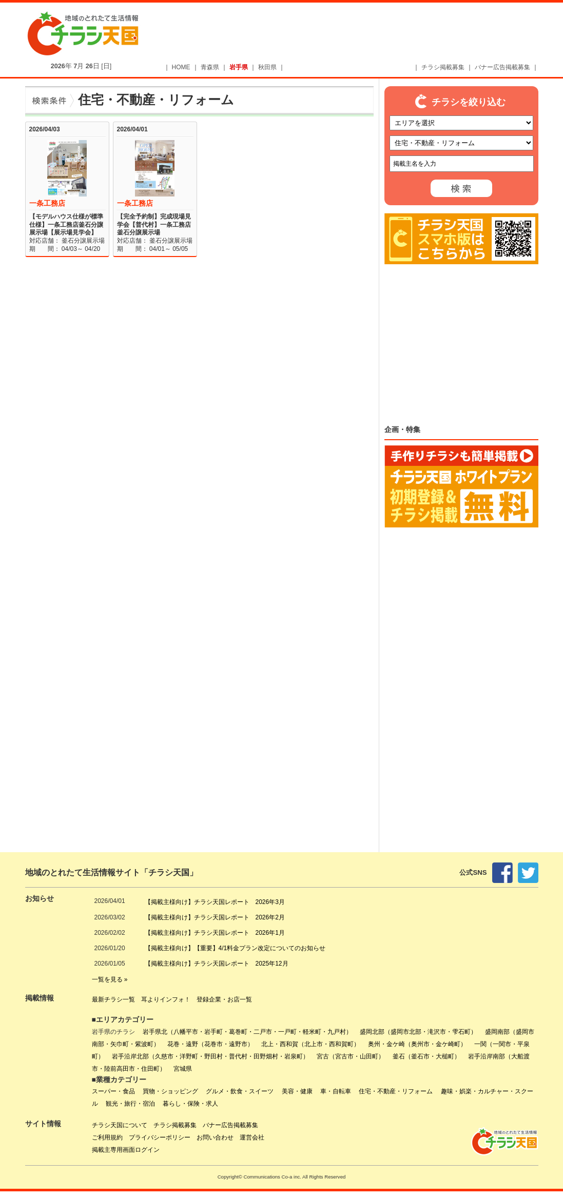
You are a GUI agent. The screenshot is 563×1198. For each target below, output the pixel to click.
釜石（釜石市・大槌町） (426, 1056)
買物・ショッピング (170, 1091)
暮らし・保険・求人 (190, 1103)
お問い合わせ (215, 1137)
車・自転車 (335, 1091)
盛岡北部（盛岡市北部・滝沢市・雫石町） (418, 1031)
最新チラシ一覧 (113, 999)
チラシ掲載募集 (442, 67)
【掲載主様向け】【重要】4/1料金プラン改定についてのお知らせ (235, 948)
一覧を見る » (110, 979)
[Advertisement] (356, 34)
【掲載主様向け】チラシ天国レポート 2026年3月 (215, 902)
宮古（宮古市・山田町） (350, 1056)
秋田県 (267, 67)
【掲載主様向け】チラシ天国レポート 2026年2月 (215, 917)
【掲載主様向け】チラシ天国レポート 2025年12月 (216, 963)
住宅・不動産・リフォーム (396, 1091)
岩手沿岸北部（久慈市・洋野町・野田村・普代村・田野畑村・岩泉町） (210, 1056)
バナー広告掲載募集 (502, 67)
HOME (181, 67)
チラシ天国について (119, 1125)
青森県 (210, 67)
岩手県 (238, 67)
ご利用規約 (107, 1137)
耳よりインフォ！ (165, 999)
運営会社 (252, 1137)
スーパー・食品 (113, 1091)
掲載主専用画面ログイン (126, 1149)
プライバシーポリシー (159, 1137)
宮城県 (182, 1068)
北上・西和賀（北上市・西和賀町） (310, 1044)
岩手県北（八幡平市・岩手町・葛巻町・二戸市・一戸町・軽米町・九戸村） (247, 1031)
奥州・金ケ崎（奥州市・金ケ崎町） (417, 1044)
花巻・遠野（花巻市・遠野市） (210, 1044)
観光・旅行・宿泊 (130, 1103)
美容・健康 (297, 1091)
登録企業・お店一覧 (224, 999)
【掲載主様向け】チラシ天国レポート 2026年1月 (215, 932)
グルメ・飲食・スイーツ (240, 1091)
